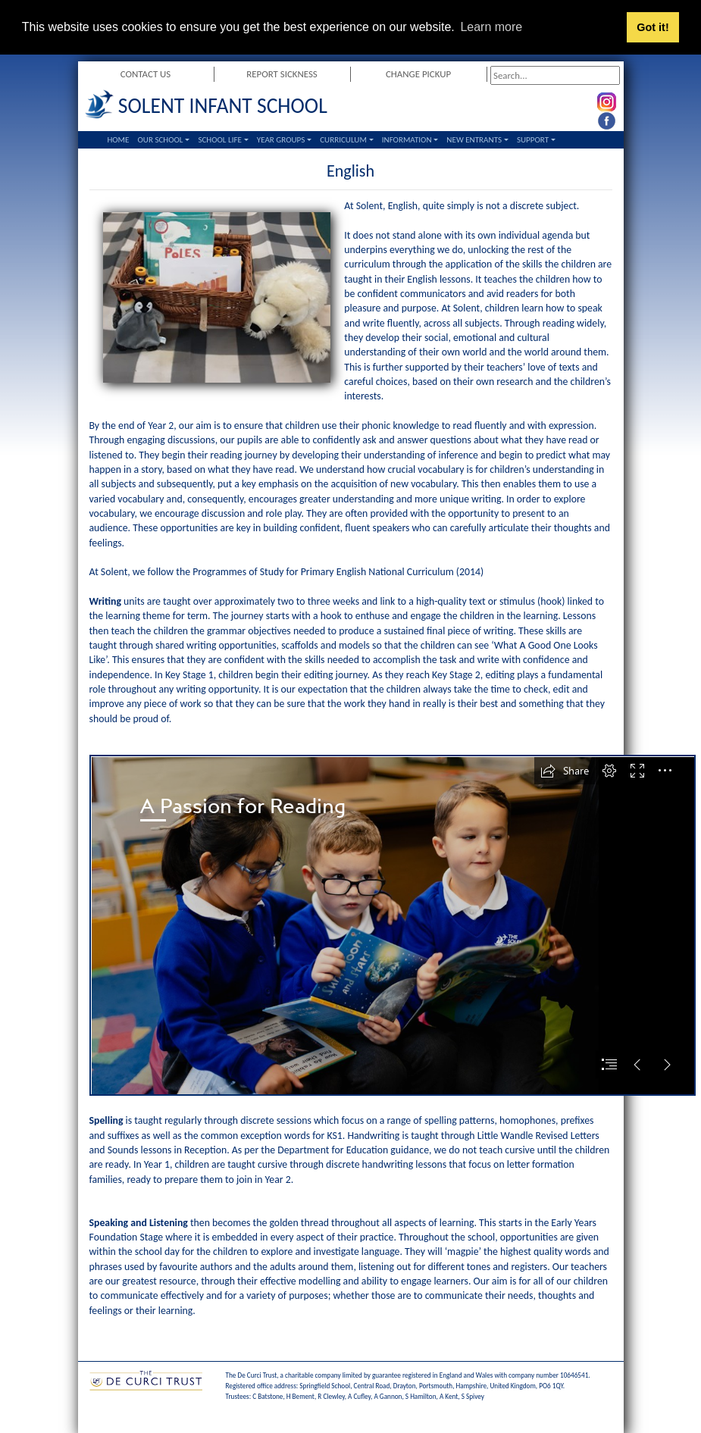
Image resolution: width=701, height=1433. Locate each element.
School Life (220, 139)
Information (407, 139)
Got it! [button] (652, 27)
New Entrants (474, 139)
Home (118, 139)
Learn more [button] (491, 26)
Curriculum (343, 139)
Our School (160, 139)
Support (533, 139)
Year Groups (281, 139)
